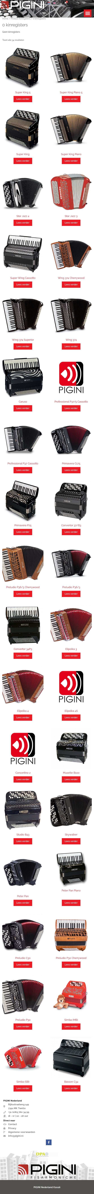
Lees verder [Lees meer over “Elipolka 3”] (71, 655)
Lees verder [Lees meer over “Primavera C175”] (71, 470)
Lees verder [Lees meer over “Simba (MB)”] (71, 1026)
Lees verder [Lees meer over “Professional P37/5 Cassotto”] (71, 408)
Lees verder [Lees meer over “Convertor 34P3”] (22, 655)
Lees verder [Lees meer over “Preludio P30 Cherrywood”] (71, 964)
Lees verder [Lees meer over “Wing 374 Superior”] (22, 346)
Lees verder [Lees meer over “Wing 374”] (71, 346)
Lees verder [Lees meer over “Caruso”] (22, 408)
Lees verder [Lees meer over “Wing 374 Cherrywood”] (71, 284)
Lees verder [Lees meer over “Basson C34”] (71, 1088)
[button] (87, 13)
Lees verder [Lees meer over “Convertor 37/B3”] (71, 532)
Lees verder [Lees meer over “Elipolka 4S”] (71, 717)
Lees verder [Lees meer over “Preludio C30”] (22, 964)
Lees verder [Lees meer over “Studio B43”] (22, 841)
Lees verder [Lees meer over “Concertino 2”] (22, 779)
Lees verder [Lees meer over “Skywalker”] (71, 841)
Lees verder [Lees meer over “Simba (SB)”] (22, 1088)
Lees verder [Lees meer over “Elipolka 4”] (22, 717)
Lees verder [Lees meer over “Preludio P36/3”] (71, 593)
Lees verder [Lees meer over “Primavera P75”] (22, 532)
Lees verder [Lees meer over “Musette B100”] (71, 779)
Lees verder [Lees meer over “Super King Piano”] (71, 161)
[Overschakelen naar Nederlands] (49, 3)
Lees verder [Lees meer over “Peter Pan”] (22, 902)
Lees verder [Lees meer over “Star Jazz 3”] (71, 222)
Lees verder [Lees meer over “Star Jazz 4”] (22, 222)
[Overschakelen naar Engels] (54, 3)
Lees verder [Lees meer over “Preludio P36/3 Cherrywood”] (22, 593)
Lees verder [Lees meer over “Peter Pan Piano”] (71, 902)
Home (5, 18)
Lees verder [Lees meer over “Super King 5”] (22, 99)
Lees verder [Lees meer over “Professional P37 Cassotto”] (22, 470)
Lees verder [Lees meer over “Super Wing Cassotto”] (22, 284)
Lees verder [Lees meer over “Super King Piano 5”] (71, 99)
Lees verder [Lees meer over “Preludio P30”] (22, 1026)
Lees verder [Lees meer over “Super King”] (22, 161)
